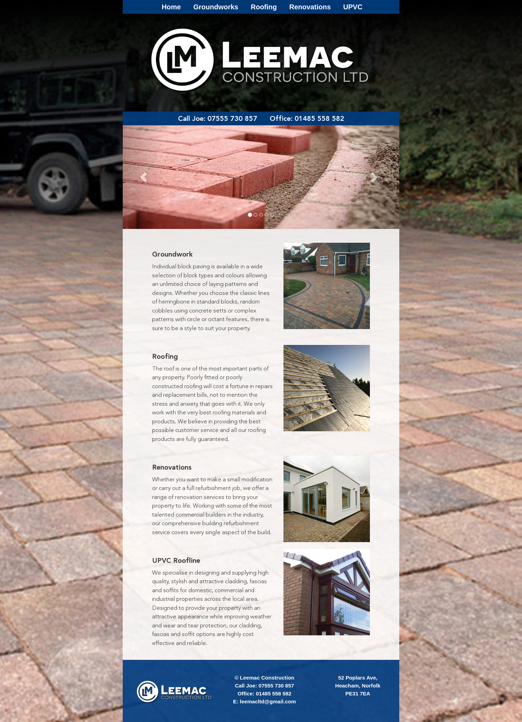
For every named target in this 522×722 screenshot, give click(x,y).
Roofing (264, 7)
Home (171, 7)
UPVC (353, 7)
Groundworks (215, 7)
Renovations (310, 7)
